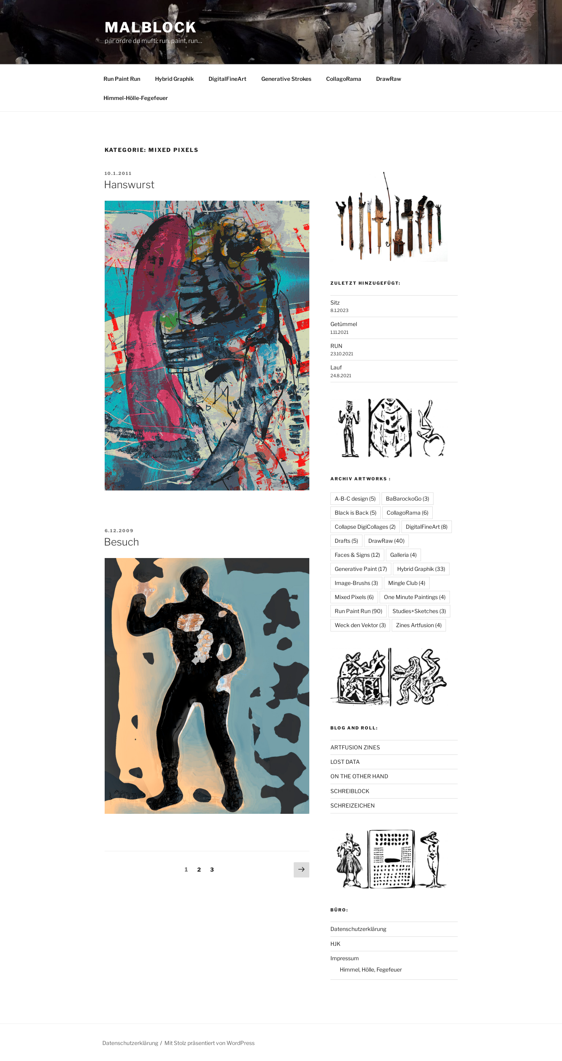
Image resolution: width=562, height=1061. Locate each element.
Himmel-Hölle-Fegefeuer (135, 98)
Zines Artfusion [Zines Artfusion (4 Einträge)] (419, 625)
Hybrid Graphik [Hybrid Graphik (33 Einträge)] (421, 568)
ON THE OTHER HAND (359, 776)
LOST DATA (345, 761)
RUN (336, 345)
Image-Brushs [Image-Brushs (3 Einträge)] (356, 583)
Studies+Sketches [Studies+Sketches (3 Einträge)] (419, 611)
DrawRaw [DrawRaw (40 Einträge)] (386, 540)
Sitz (335, 302)
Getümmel (343, 324)
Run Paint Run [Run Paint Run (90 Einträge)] (358, 611)
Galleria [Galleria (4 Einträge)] (403, 554)
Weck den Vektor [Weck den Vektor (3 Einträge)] (360, 625)
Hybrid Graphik (174, 78)
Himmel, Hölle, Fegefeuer (371, 969)
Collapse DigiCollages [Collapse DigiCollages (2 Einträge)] (365, 526)
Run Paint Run (121, 78)
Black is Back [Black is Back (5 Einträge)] (355, 512)
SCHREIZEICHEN (352, 805)
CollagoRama (343, 78)
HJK (335, 943)
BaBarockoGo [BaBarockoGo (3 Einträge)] (407, 498)
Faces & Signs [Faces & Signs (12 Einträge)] (357, 554)
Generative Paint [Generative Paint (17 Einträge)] (361, 568)
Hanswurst (129, 184)
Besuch (121, 542)
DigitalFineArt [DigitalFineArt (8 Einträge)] (427, 526)
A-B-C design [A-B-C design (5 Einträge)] (355, 498)
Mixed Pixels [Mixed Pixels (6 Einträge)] (354, 597)
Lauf (336, 367)
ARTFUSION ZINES (355, 747)
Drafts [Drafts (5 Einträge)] (346, 540)
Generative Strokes (286, 78)
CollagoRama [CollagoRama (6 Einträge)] (407, 512)
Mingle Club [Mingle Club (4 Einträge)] (406, 583)
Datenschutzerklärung (358, 928)
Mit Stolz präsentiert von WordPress (209, 1043)
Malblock (151, 27)
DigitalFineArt (227, 78)
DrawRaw (388, 78)
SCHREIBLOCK (349, 791)
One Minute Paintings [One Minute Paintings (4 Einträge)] (415, 597)
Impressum (344, 958)
